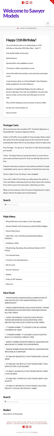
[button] (48, 23)
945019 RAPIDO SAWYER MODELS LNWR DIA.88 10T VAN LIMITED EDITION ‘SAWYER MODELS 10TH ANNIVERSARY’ (26, 300)
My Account (10, 265)
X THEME (34, 432)
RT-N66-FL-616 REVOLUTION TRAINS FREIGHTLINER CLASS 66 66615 (26, 372)
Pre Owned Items (12, 255)
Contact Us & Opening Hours (17, 260)
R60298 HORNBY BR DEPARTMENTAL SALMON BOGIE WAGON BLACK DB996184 (27, 350)
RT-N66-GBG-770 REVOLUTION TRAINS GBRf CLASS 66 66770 (26, 379)
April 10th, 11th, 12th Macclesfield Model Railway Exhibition (24, 237)
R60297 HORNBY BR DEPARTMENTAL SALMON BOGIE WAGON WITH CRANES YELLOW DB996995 (27, 343)
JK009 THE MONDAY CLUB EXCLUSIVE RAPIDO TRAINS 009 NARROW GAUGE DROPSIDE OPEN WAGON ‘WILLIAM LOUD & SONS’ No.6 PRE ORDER (24, 319)
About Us (9, 284)
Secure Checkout (12, 270)
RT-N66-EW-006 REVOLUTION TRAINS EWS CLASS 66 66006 (26, 357)
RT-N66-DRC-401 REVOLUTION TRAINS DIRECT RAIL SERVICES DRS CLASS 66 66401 (26, 365)
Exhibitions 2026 (12, 243)
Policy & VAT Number (14, 279)
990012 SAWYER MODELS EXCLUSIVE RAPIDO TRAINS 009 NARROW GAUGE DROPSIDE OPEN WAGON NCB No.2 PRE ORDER (27, 310)
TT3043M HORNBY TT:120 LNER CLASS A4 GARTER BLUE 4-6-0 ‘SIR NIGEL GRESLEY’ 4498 (26, 336)
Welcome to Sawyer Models (24, 13)
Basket (8, 274)
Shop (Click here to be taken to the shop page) (23, 221)
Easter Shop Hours (13, 231)
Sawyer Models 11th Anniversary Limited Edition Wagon (27, 226)
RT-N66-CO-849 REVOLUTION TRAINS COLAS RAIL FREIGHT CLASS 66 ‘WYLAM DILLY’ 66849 (26, 387)
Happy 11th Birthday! (29, 28)
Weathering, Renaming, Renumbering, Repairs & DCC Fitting (25, 249)
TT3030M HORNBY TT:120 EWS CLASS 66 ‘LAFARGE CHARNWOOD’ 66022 (26, 328)
